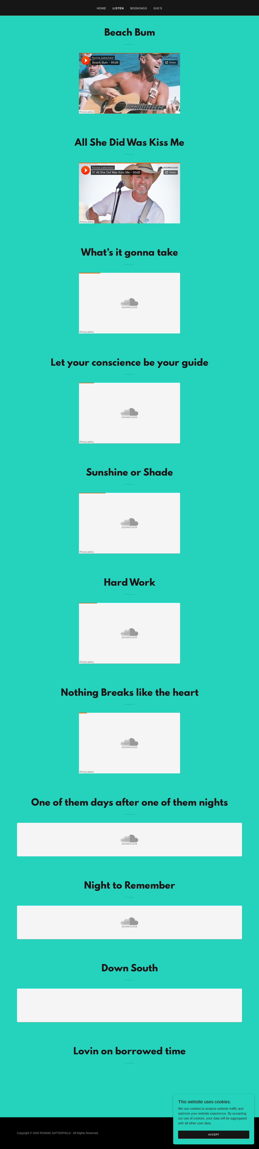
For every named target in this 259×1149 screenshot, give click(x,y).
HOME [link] (101, 8)
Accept (213, 1134)
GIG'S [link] (158, 8)
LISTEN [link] (118, 8)
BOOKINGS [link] (138, 8)
